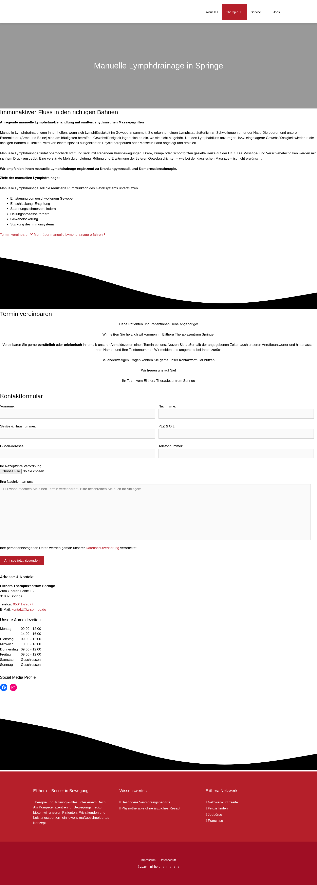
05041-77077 (23, 604)
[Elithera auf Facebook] (163, 866)
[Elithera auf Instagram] (166, 866)
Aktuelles (212, 12)
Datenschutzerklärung (102, 548)
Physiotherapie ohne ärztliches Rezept (149, 808)
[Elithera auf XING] (174, 866)
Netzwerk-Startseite (222, 802)
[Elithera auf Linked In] (178, 866)
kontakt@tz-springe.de (29, 609)
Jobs (276, 12)
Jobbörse (214, 815)
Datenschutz (168, 860)
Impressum (148, 860)
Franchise (214, 821)
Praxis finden (217, 808)
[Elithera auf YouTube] (170, 866)
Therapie (236, 12)
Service (260, 12)
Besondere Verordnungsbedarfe (144, 802)
